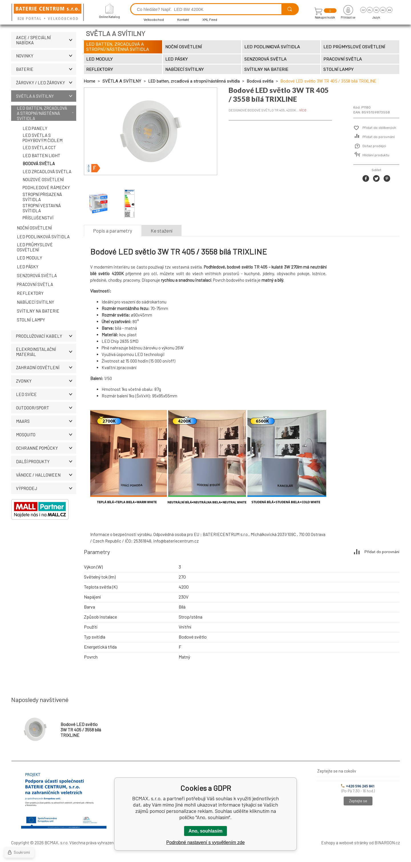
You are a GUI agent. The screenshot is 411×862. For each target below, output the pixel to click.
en (389, 10)
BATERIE (46, 69)
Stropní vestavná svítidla (42, 208)
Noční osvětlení (34, 227)
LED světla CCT (39, 147)
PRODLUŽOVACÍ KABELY (46, 336)
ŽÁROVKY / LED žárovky (46, 82)
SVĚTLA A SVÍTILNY (46, 96)
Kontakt (183, 19)
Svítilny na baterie (38, 310)
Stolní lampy (31, 319)
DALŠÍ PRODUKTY (46, 461)
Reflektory (30, 293)
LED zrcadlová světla (47, 171)
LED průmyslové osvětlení (35, 247)
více (303, 109)
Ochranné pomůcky (46, 448)
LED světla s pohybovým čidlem (43, 138)
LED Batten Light (41, 155)
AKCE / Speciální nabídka (46, 40)
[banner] (48, 12)
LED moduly (29, 257)
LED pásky (28, 266)
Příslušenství (38, 217)
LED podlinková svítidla (43, 236)
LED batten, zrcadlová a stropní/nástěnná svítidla (42, 113)
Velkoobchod (154, 19)
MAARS (46, 421)
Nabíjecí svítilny (35, 302)
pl (369, 10)
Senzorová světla (37, 275)
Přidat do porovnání (378, 137)
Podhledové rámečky (46, 187)
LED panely (35, 128)
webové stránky (353, 842)
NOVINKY (46, 55)
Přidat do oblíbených (379, 128)
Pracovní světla (35, 284)
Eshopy (328, 842)
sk (376, 10)
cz (363, 10)
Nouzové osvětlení (43, 179)
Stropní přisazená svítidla (42, 197)
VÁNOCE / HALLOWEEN (46, 475)
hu (382, 10)
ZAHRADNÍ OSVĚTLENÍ (46, 367)
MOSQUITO (46, 434)
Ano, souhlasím (205, 831)
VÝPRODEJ (46, 488)
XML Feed (209, 19)
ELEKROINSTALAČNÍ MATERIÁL (46, 352)
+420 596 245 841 (358, 786)
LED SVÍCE (46, 394)
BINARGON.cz (387, 842)
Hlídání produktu (375, 155)
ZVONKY (46, 381)
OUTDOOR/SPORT (46, 407)
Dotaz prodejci (374, 146)
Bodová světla (39, 163)
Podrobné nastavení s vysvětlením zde (205, 842)
